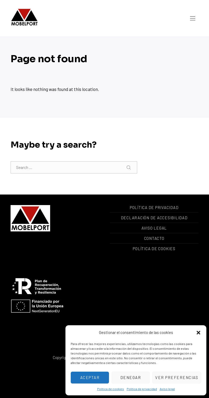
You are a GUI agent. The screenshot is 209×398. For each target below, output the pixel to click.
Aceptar (90, 377)
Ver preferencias (176, 377)
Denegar (130, 377)
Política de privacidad (142, 389)
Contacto (154, 238)
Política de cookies (110, 389)
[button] (198, 332)
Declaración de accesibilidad (154, 217)
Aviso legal (167, 389)
